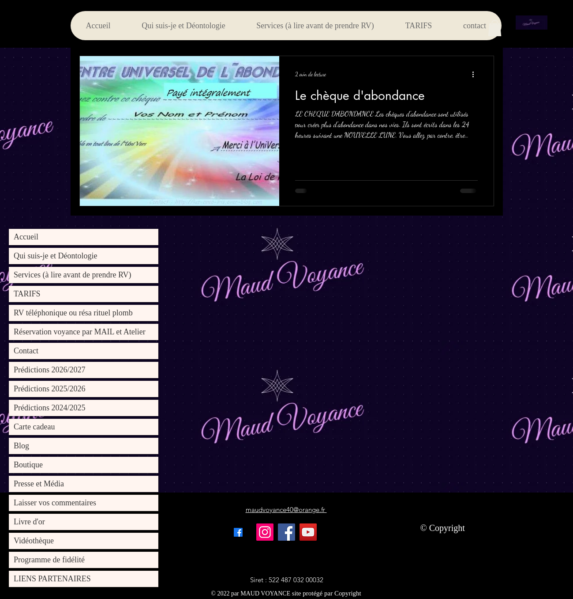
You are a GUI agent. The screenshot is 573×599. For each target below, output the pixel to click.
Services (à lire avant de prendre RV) (72, 274)
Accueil (26, 236)
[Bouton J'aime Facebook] (377, 532)
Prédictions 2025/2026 (50, 388)
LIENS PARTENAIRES (52, 578)
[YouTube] (308, 532)
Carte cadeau (34, 426)
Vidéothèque (34, 540)
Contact (26, 350)
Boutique (28, 464)
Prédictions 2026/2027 (50, 369)
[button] (495, 28)
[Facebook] (286, 532)
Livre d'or (29, 521)
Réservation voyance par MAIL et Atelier (80, 331)
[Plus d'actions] (476, 74)
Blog (21, 445)
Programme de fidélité (49, 559)
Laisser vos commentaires (55, 502)
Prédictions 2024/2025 (50, 407)
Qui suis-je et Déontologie (55, 255)
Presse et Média (39, 483)
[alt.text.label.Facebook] (238, 532)
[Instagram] (264, 532)
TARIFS (27, 293)
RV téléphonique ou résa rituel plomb (73, 312)
